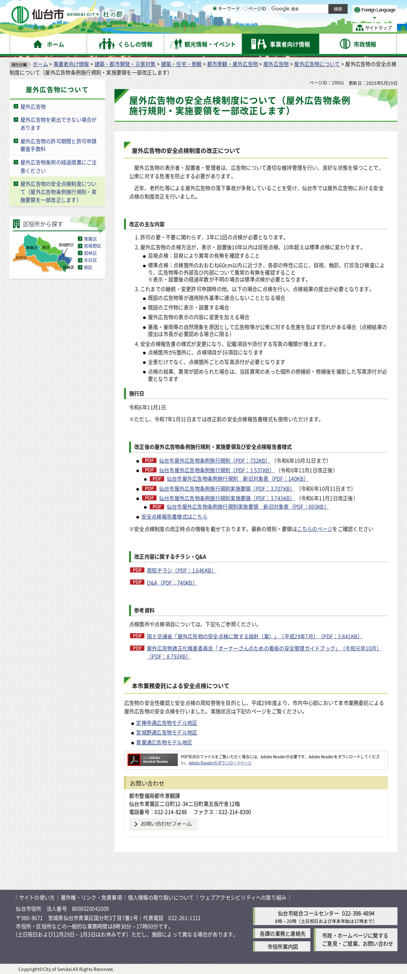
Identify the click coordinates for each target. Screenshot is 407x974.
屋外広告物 (276, 64)
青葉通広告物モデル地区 (164, 742)
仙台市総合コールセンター (308, 913)
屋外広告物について (317, 64)
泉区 (88, 267)
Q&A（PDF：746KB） (172, 582)
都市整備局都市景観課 (154, 795)
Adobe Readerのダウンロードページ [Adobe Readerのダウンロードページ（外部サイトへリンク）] (220, 762)
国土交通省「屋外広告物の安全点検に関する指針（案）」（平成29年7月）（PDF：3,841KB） (254, 636)
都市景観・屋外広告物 (232, 64)
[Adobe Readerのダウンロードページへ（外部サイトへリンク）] (153, 756)
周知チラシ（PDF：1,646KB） (181, 570)
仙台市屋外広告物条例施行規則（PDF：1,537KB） (216, 470)
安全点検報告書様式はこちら (174, 516)
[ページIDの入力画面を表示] (245, 28)
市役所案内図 (282, 946)
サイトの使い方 (37, 897)
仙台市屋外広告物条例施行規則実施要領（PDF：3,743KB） (227, 497)
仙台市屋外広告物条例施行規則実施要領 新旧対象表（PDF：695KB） (248, 506)
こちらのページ (315, 528)
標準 (317, 8)
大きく (305, 18)
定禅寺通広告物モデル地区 (166, 722)
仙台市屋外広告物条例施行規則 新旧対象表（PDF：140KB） (238, 478)
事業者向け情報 (71, 64)
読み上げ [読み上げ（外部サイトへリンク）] (261, 8)
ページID (254, 28)
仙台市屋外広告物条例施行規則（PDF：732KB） (215, 460)
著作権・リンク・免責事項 (91, 897)
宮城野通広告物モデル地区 (166, 732)
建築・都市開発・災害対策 (125, 64)
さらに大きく (332, 18)
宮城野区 (92, 246)
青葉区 (90, 238)
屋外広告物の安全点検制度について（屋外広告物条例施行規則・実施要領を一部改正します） (58, 191)
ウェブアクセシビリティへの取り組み (243, 897)
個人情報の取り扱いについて (161, 897)
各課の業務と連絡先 (283, 933)
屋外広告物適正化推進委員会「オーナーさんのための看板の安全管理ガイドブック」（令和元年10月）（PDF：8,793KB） (264, 652)
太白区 (90, 260)
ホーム (40, 64)
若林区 (90, 253)
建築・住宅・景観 (181, 64)
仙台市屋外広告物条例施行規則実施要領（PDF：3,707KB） (227, 488)
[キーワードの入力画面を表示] (215, 28)
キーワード (226, 28)
